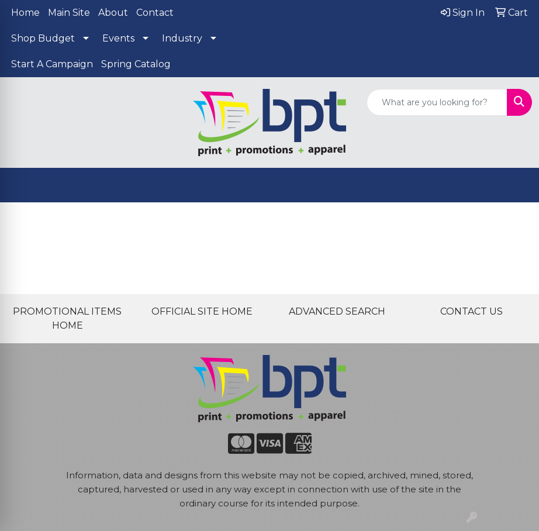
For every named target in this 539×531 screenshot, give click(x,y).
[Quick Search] (437, 102)
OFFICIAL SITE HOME (202, 311)
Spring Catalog (136, 64)
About (113, 12)
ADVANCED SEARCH (337, 311)
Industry (182, 38)
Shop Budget (43, 38)
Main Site (69, 12)
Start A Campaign (52, 64)
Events (118, 38)
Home (25, 12)
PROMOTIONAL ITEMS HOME (67, 318)
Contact (155, 12)
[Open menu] (515, 185)
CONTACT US (471, 311)
